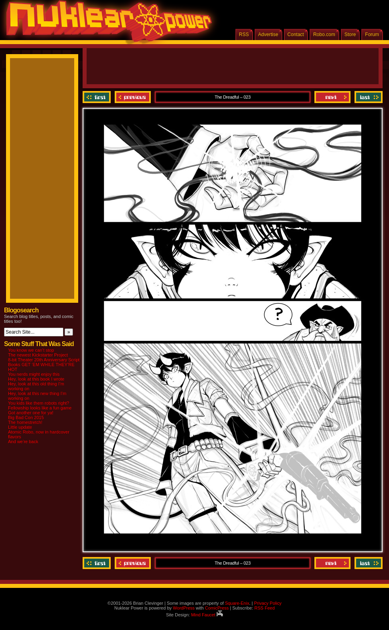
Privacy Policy (267, 603)
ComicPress (217, 608)
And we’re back (23, 441)
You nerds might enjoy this (34, 374)
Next (332, 97)
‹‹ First (98, 97)
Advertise (268, 34)
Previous (133, 97)
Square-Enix (237, 603)
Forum (372, 34)
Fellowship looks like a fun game (39, 407)
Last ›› (368, 97)
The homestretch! (25, 422)
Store (350, 34)
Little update (20, 427)
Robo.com (324, 34)
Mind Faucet (207, 614)
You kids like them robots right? (38, 403)
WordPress (183, 608)
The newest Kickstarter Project (38, 354)
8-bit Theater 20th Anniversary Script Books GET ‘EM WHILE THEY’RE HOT (43, 364)
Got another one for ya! (30, 412)
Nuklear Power (106, 24)
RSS (244, 34)
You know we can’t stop (31, 350)
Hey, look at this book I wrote (36, 379)
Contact (296, 34)
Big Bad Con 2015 (26, 417)
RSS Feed (264, 608)
